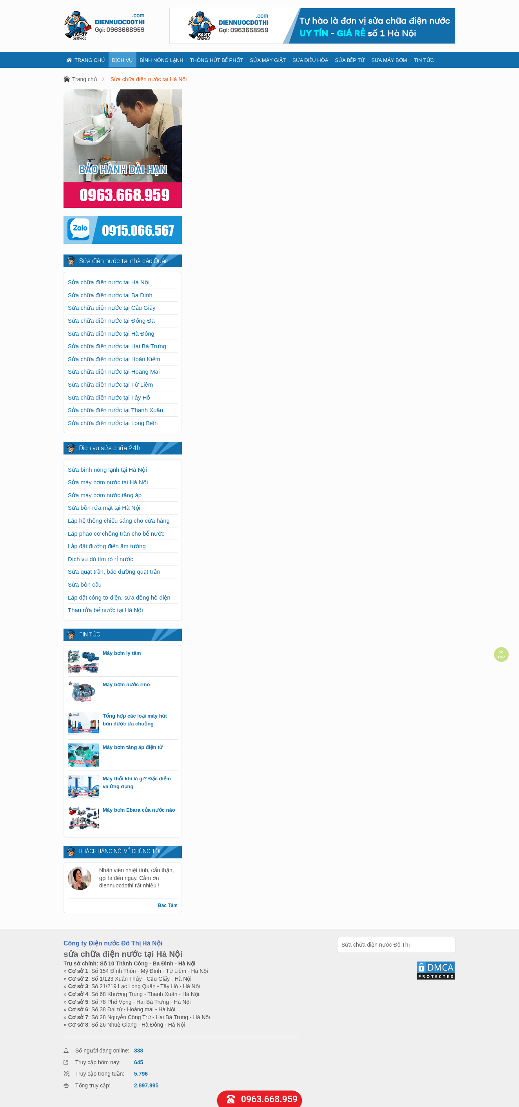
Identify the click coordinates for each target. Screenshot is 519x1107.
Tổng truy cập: (93, 1085)
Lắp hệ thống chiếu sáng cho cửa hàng (119, 520)
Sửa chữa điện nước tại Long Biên (113, 423)
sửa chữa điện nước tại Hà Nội (123, 953)
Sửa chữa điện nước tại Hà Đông (111, 333)
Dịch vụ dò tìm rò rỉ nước (100, 559)
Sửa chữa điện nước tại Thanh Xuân (115, 410)
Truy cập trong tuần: (99, 1074)
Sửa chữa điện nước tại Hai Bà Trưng (117, 346)
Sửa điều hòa (310, 60)
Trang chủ (86, 60)
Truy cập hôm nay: (98, 1062)
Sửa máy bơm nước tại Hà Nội (108, 482)
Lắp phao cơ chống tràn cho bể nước (116, 533)
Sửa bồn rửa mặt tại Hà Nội (104, 507)
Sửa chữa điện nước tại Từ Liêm (110, 384)
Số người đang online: (102, 1050)
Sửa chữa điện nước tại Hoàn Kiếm (114, 359)
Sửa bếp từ (350, 60)
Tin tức (424, 60)
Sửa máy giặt (268, 60)
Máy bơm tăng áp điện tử (133, 747)
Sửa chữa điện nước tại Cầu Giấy (112, 307)
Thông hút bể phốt (216, 60)
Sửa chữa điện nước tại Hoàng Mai (114, 371)
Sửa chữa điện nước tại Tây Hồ (109, 397)
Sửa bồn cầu (85, 584)
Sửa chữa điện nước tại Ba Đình (110, 295)
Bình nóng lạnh (161, 60)
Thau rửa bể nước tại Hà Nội (105, 610)
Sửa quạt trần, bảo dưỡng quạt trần (114, 571)
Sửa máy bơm (389, 60)
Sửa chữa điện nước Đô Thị (375, 945)
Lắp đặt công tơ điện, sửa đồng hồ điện (119, 597)
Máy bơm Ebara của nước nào (139, 810)
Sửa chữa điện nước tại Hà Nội (149, 79)
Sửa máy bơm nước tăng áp (105, 495)
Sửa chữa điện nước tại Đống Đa (111, 320)
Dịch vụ (122, 60)
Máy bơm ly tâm (122, 653)
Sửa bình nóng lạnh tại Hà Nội (107, 469)
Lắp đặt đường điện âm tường (107, 546)
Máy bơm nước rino (126, 684)
